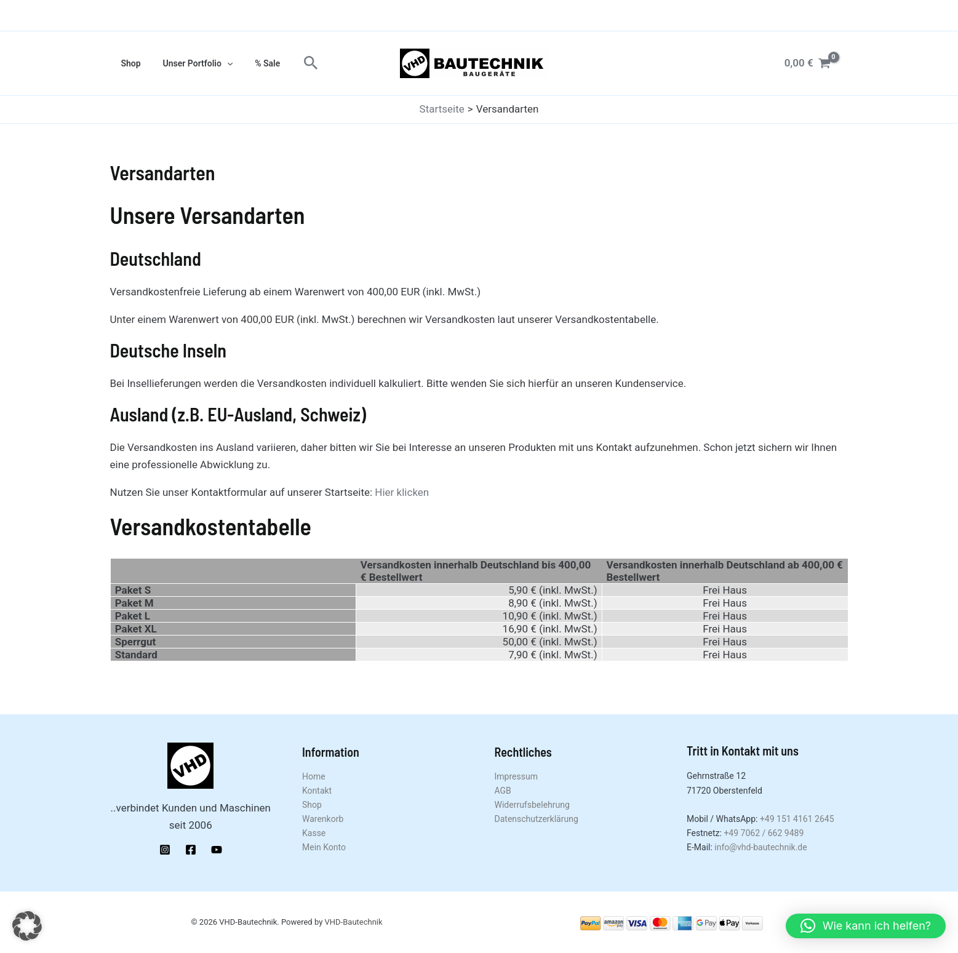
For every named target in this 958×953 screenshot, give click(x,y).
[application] (219, 63)
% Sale (255, 63)
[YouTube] (216, 849)
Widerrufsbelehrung (532, 805)
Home (313, 776)
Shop (128, 63)
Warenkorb (322, 819)
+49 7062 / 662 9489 (764, 833)
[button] (296, 63)
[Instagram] (164, 849)
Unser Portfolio (191, 63)
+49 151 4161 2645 (797, 819)
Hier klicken (402, 492)
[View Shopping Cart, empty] (807, 63)
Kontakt (317, 790)
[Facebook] (190, 849)
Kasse (313, 833)
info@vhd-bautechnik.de (760, 847)
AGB (503, 790)
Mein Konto (324, 847)
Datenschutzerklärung (536, 819)
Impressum (516, 776)
